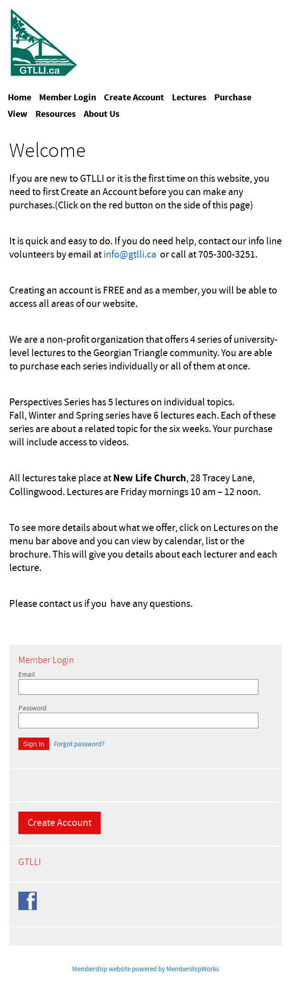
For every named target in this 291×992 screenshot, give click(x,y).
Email (26, 674)
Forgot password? (79, 744)
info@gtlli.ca (129, 254)
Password (32, 708)
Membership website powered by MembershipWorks (145, 969)
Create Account (59, 823)
